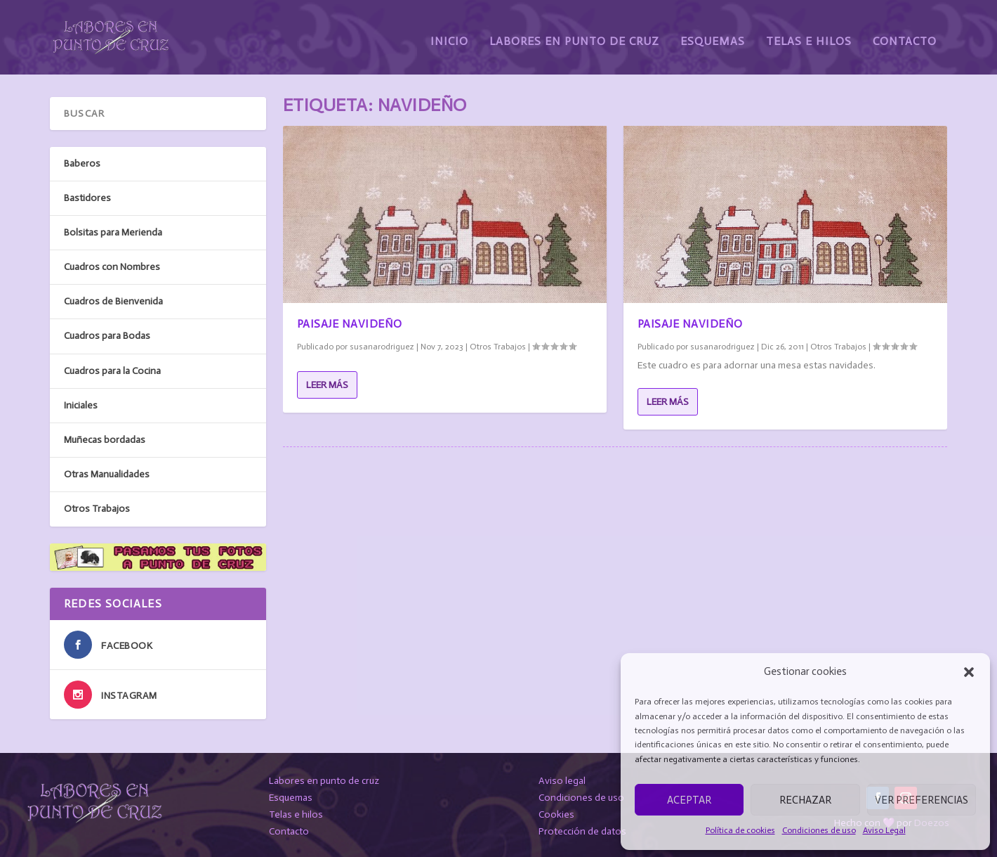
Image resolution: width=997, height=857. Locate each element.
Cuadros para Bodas (107, 334)
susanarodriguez (382, 344)
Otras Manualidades (107, 472)
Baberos (82, 161)
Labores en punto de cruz (324, 779)
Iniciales (81, 402)
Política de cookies (740, 830)
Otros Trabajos (498, 344)
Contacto (905, 33)
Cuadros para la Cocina (112, 368)
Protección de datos (582, 829)
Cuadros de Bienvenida (113, 299)
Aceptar (689, 800)
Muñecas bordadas (104, 437)
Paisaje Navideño (349, 321)
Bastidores (87, 195)
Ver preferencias (921, 800)
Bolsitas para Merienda (113, 230)
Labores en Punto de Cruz (574, 33)
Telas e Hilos (809, 33)
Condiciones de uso (819, 830)
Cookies (556, 812)
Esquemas (712, 33)
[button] (969, 672)
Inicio (449, 33)
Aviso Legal (884, 830)
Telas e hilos (296, 812)
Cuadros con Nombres (112, 265)
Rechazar (805, 800)
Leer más (327, 382)
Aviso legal (562, 779)
